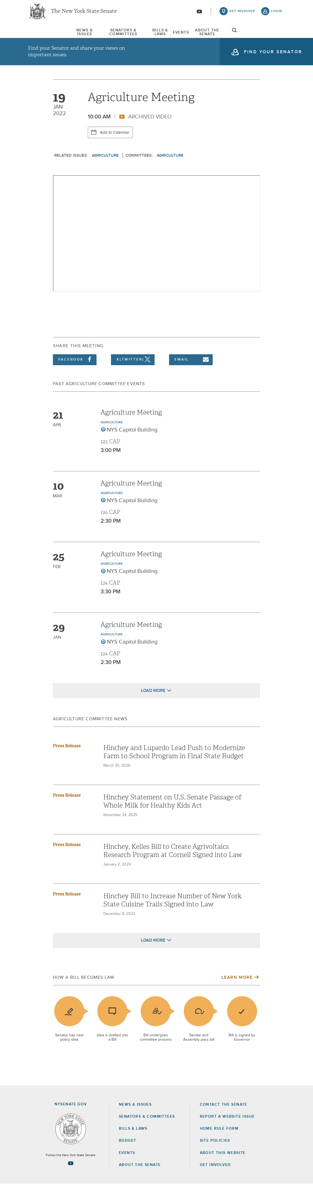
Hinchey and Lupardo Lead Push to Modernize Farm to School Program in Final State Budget (174, 764)
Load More (153, 702)
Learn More (236, 989)
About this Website (223, 1165)
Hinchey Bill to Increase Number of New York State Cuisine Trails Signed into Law (172, 912)
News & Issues (44, 35)
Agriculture (105, 167)
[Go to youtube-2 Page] (70, 1175)
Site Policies (215, 1153)
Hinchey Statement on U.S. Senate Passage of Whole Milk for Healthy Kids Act (172, 813)
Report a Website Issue (227, 1128)
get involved (242, 13)
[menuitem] (44, 35)
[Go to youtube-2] (199, 14)
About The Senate (238, 35)
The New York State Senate (84, 13)
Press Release (67, 758)
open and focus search (277, 36)
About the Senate (140, 1177)
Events (195, 35)
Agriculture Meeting (131, 425)
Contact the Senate (223, 1116)
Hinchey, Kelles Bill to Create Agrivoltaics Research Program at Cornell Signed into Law (172, 863)
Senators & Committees (103, 35)
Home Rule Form (219, 1141)
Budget (127, 1153)
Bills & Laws (159, 35)
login (276, 13)
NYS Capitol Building (132, 442)
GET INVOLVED (215, 1177)
